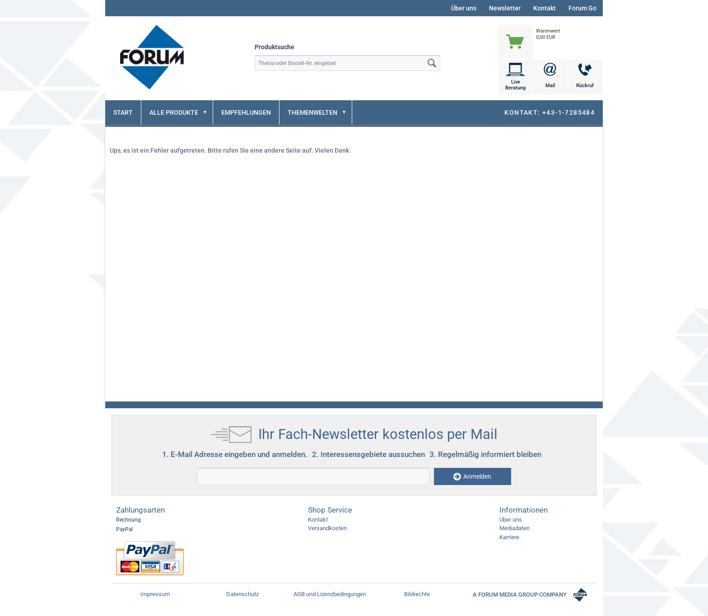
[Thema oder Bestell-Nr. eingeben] (347, 63)
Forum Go (582, 8)
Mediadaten (514, 528)
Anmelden (472, 476)
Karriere (509, 537)
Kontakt (544, 8)
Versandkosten (327, 528)
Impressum (155, 594)
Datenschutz (242, 594)
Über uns (463, 8)
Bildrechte (417, 594)
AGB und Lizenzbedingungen (329, 594)
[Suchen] (432, 63)
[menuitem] (550, 33)
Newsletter (505, 8)
